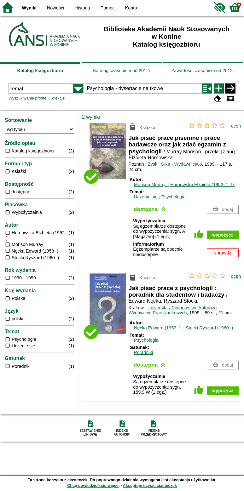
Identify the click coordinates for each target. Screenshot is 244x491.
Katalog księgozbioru (40, 70)
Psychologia (173, 196)
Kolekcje (57, 98)
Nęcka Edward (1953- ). (158, 327)
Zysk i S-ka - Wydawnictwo (175, 164)
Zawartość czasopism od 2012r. (203, 70)
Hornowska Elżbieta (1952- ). (202, 184)
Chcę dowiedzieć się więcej (93, 485)
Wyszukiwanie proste (27, 98)
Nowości (55, 7)
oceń (236, 125)
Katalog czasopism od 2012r (121, 70)
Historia (82, 7)
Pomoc (108, 7)
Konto (131, 7)
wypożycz (222, 234)
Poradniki (143, 352)
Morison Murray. (151, 184)
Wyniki (29, 7)
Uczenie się (145, 196)
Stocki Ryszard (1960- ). (210, 327)
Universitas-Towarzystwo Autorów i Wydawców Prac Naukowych (173, 310)
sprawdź (222, 252)
